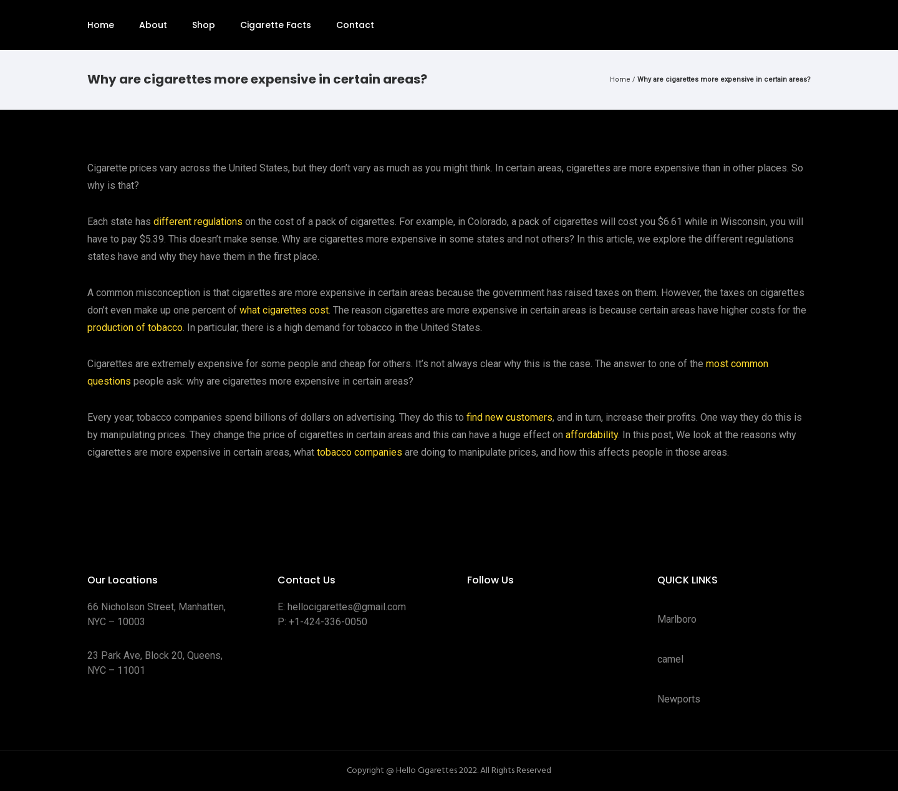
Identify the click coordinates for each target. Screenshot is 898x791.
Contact (355, 25)
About (153, 25)
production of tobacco (135, 327)
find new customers (509, 417)
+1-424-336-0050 (328, 622)
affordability (592, 435)
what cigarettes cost (284, 310)
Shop (203, 25)
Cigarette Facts (275, 25)
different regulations (198, 222)
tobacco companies (359, 452)
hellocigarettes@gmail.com (346, 607)
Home (100, 25)
